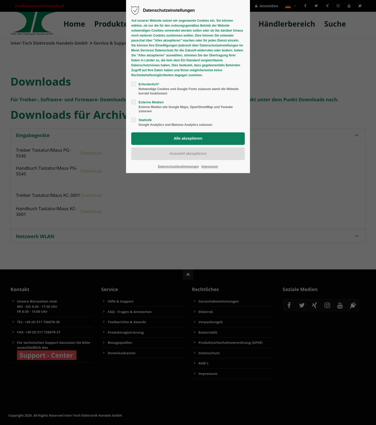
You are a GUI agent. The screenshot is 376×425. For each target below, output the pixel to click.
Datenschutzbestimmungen (178, 166)
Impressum (209, 166)
